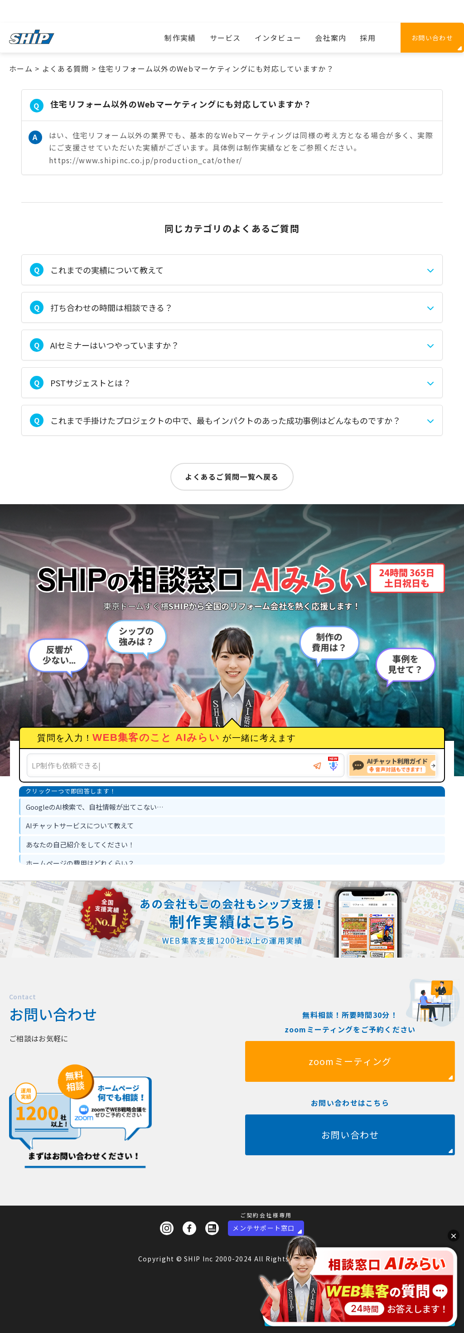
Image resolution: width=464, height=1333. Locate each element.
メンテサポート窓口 (263, 1227)
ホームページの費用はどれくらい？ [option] (80, 863)
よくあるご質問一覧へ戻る (232, 476)
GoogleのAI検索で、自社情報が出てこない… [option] (95, 807)
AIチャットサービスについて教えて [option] (80, 825)
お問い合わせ (432, 37)
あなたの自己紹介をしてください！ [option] (80, 844)
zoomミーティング (350, 1095)
